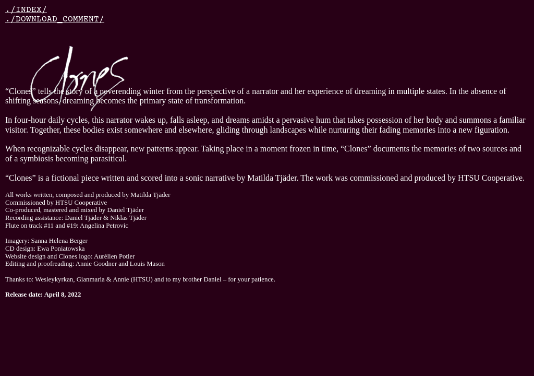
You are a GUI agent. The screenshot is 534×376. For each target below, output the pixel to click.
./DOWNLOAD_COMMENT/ (54, 19)
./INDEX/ (26, 10)
